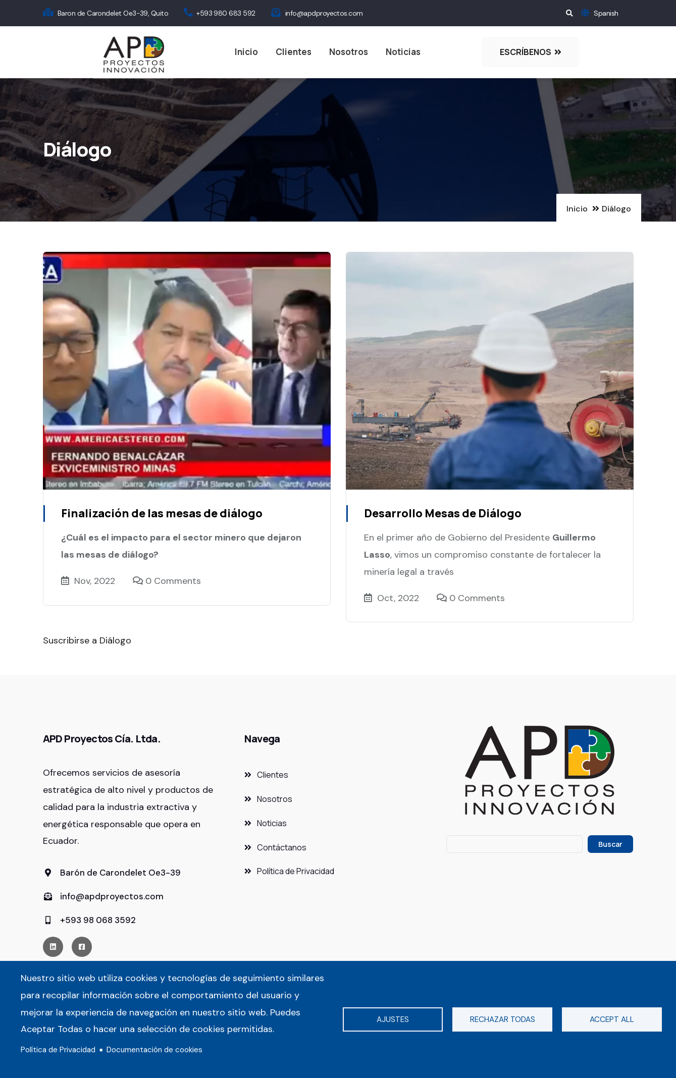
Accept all (612, 1019)
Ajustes (393, 1019)
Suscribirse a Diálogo (87, 640)
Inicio (246, 52)
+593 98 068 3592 (89, 920)
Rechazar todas (502, 1019)
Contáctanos (281, 847)
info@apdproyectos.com (324, 13)
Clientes (293, 52)
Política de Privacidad (58, 1050)
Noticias (403, 52)
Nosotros (348, 52)
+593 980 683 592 (225, 13)
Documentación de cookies (154, 1050)
